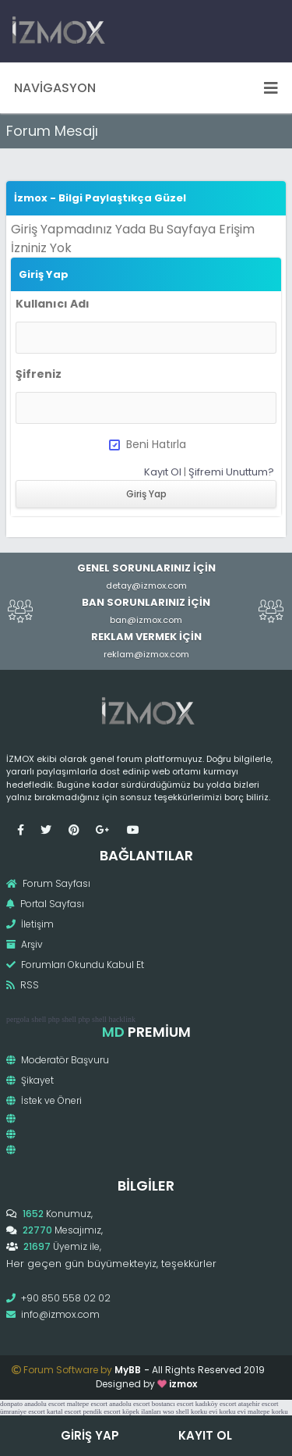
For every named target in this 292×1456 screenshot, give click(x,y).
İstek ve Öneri (44, 1100)
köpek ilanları (141, 1411)
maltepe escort (87, 1404)
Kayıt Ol (162, 472)
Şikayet (30, 1080)
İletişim (30, 924)
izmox (183, 1383)
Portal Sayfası (45, 903)
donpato (11, 1404)
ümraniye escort (22, 1411)
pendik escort (101, 1411)
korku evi (204, 1411)
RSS (22, 984)
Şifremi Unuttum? (231, 472)
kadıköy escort (216, 1404)
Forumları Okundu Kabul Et (75, 964)
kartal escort (64, 1411)
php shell (62, 1019)
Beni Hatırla (147, 444)
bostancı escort (173, 1404)
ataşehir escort (258, 1404)
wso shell (176, 1411)
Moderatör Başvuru (57, 1059)
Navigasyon (146, 88)
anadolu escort (44, 1404)
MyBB (127, 1369)
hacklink (121, 1019)
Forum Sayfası (48, 883)
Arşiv (24, 944)
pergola (18, 1019)
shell (38, 1019)
